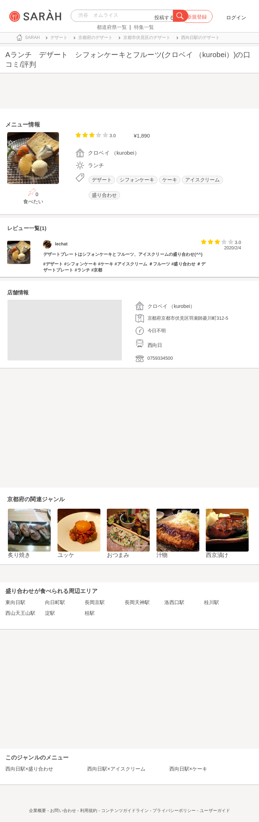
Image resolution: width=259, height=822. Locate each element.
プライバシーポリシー (174, 810)
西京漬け (217, 555)
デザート (102, 180)
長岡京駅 (95, 602)
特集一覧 (144, 27)
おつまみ (118, 555)
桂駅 (90, 613)
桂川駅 (211, 602)
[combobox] (124, 16)
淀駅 (50, 613)
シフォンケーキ (137, 180)
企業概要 (37, 810)
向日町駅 (55, 602)
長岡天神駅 (137, 602)
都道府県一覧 (112, 27)
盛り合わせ (104, 195)
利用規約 (88, 810)
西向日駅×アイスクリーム (116, 769)
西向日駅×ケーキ (188, 769)
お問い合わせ (63, 810)
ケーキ (169, 180)
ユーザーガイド (215, 810)
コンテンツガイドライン (125, 810)
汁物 (162, 555)
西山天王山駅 (20, 613)
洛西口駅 (174, 602)
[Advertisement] (129, 92)
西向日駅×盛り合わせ (29, 769)
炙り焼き (19, 555)
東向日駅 (15, 602)
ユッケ (66, 555)
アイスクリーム (202, 180)
